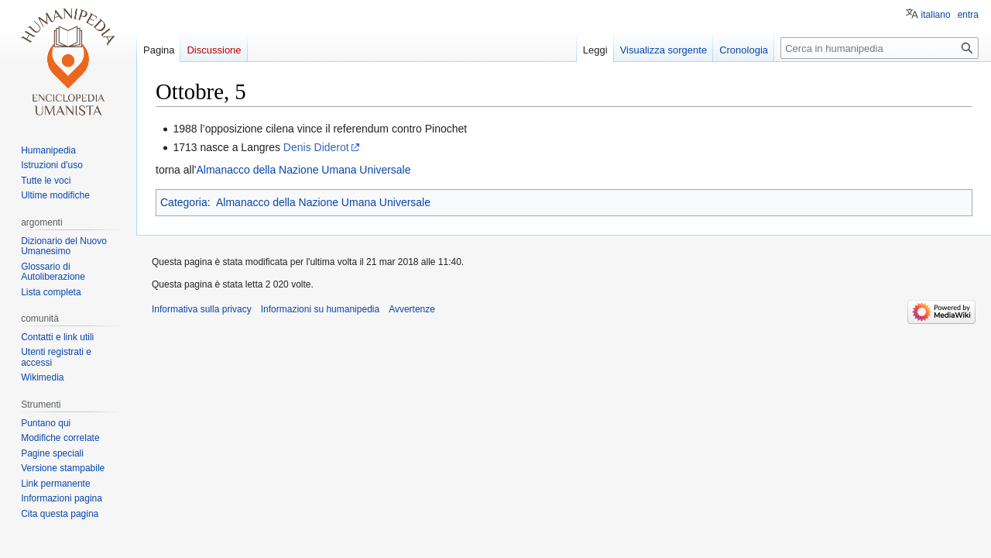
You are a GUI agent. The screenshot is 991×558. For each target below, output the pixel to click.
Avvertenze (412, 309)
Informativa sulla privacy (202, 309)
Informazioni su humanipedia (320, 309)
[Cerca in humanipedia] (879, 48)
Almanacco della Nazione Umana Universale (303, 170)
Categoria (183, 202)
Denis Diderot (316, 147)
